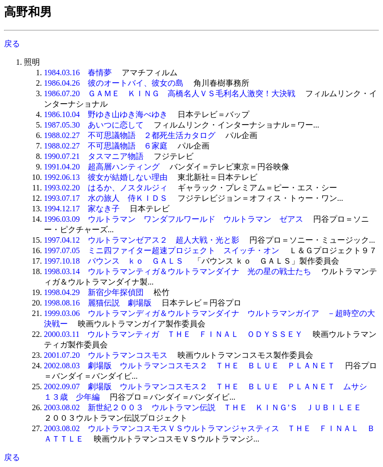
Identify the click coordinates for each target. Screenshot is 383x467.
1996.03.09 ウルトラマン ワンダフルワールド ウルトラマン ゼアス (173, 219)
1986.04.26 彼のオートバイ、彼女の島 (114, 83)
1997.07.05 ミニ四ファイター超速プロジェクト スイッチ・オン (161, 250)
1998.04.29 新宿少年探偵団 (94, 292)
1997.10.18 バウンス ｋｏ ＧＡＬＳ (114, 261)
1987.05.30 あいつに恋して (94, 125)
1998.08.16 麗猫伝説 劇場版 (98, 303)
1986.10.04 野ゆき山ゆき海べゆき (106, 114)
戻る (12, 43)
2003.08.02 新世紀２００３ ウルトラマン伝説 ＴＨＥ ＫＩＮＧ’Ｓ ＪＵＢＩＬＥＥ (203, 407)
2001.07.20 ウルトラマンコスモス (106, 355)
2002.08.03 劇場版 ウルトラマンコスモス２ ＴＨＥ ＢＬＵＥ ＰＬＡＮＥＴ (189, 365)
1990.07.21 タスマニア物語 (94, 156)
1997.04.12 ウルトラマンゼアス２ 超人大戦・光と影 (141, 240)
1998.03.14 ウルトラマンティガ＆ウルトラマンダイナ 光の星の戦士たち (177, 271)
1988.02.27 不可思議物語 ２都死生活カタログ (129, 135)
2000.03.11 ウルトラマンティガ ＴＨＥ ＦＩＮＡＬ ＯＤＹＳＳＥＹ (173, 334)
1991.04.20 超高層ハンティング (102, 166)
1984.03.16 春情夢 (78, 72)
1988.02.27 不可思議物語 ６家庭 (106, 146)
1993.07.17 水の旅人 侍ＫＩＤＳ (106, 198)
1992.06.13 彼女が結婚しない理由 (106, 177)
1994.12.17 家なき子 (82, 208)
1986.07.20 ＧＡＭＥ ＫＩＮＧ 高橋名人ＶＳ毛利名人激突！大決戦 (169, 93)
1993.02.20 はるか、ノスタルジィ (106, 187)
